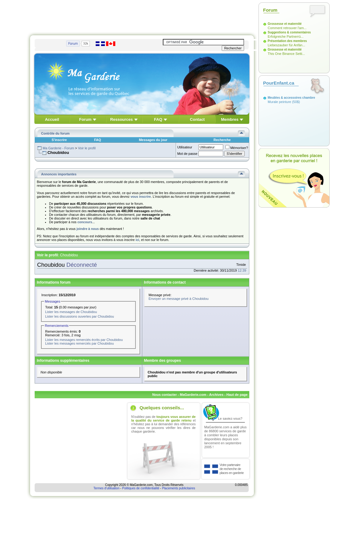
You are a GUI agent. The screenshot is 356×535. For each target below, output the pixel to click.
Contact (197, 119)
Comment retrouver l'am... (287, 28)
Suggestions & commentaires (289, 32)
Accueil (52, 119)
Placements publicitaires (178, 488)
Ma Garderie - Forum (58, 148)
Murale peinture (279, 102)
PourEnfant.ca (278, 83)
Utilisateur (184, 147)
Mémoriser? (236, 148)
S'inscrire (59, 140)
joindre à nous (87, 229)
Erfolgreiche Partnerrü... (286, 36)
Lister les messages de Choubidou (71, 312)
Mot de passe (187, 153)
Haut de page (236, 394)
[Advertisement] (142, 16)
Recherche (222, 140)
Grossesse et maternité (285, 23)
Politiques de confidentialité (140, 488)
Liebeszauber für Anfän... (286, 45)
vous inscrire (141, 196)
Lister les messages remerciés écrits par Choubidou (84, 340)
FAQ (158, 119)
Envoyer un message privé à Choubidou (179, 298)
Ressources (121, 119)
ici (137, 240)
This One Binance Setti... (286, 53)
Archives (216, 394)
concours (84, 222)
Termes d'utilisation (107, 488)
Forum (85, 119)
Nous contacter (164, 394)
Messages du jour (153, 140)
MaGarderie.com (193, 394)
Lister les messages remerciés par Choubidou (79, 343)
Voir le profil (86, 148)
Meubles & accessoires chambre (291, 97)
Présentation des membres (287, 41)
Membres (230, 119)
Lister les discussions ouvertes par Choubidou (79, 316)
